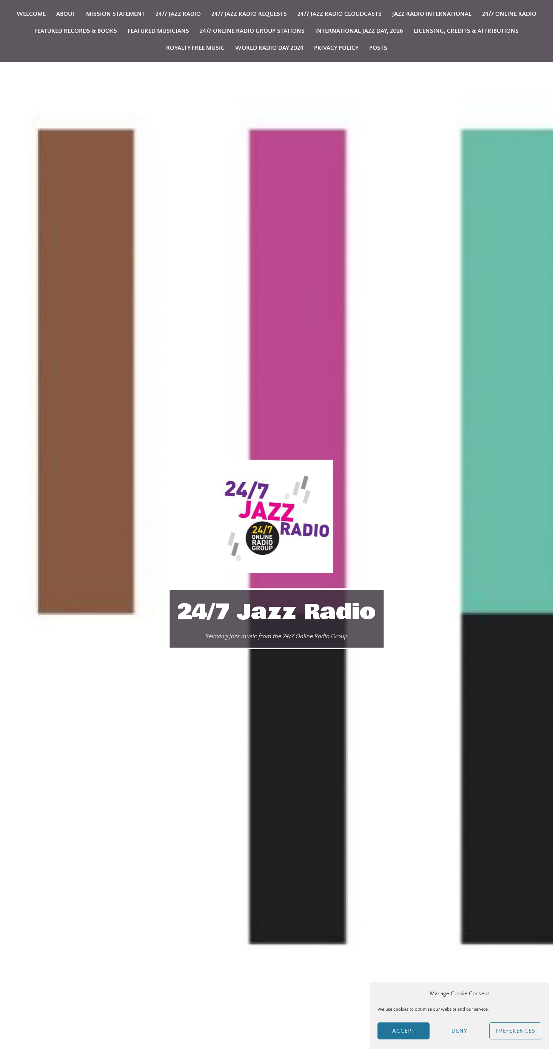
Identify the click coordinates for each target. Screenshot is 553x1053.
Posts (378, 48)
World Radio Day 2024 (269, 48)
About (65, 14)
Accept (403, 1031)
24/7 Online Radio (509, 14)
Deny (459, 1031)
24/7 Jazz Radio (276, 612)
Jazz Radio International (431, 14)
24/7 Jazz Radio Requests (249, 14)
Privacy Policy (336, 48)
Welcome (31, 14)
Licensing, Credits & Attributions (466, 31)
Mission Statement (115, 14)
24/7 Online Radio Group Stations (252, 31)
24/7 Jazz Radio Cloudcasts (339, 14)
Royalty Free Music (195, 48)
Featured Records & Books (75, 31)
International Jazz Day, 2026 (359, 31)
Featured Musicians (158, 31)
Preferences (515, 1031)
